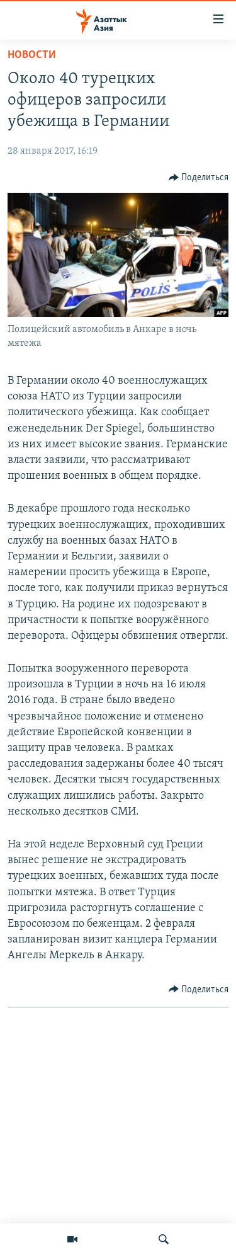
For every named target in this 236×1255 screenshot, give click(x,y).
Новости (32, 55)
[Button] (199, 178)
